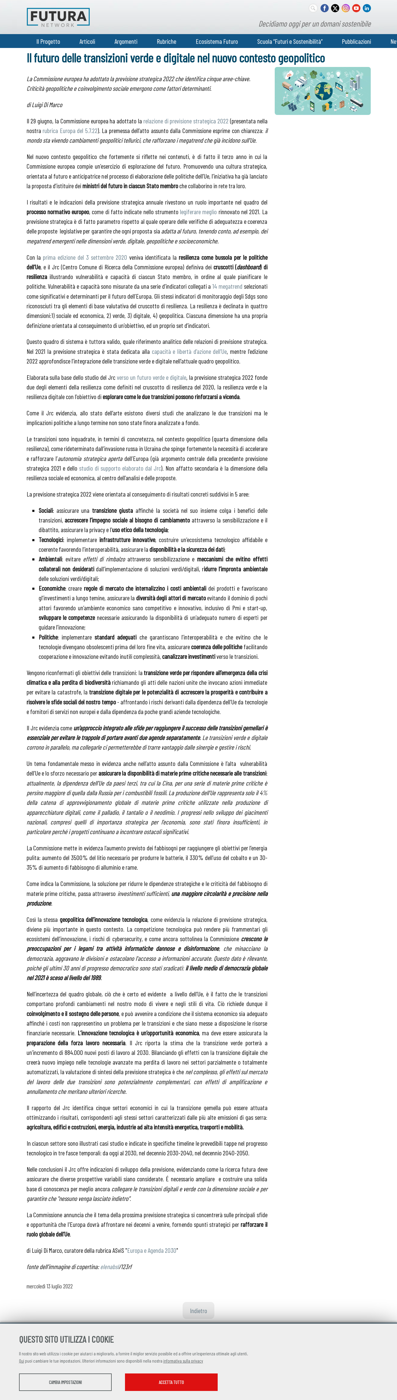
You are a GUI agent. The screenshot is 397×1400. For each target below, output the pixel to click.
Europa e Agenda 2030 (151, 1250)
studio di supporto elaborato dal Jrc (120, 468)
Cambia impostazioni (66, 1382)
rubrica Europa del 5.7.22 (70, 130)
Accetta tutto (175, 1382)
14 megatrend (227, 286)
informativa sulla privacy (183, 1360)
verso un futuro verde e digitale (151, 377)
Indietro (198, 1310)
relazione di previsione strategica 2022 (186, 121)
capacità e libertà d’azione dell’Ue (189, 351)
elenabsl (109, 1266)
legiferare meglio (198, 211)
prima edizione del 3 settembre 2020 (85, 257)
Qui (21, 1360)
